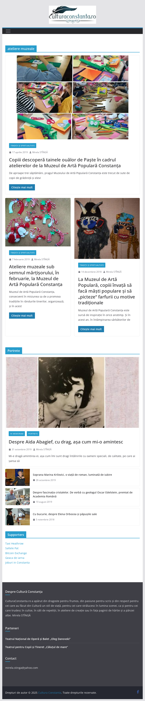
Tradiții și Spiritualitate (23, 145)
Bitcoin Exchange (16, 553)
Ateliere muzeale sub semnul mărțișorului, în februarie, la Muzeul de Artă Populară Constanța (35, 275)
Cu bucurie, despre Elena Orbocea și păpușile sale (65, 514)
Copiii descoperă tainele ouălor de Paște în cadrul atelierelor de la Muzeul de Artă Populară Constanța (65, 162)
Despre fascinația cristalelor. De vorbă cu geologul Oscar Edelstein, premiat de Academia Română (83, 494)
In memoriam (16, 433)
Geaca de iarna (14, 558)
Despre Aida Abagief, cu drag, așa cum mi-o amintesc (66, 442)
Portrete (33, 433)
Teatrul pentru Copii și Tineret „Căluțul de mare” (36, 647)
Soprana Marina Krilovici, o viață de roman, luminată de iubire (72, 474)
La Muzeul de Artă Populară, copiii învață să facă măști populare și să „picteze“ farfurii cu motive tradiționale (106, 291)
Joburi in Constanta (17, 562)
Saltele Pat (12, 548)
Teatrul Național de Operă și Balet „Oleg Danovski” (38, 639)
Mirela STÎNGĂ (40, 152)
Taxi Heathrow (14, 543)
